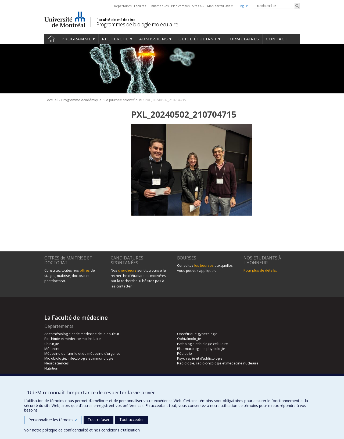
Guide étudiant (197, 38)
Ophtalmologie (189, 338)
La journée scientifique (123, 99)
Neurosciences (56, 363)
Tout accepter (131, 419)
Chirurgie (51, 343)
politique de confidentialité (65, 430)
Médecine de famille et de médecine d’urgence (82, 353)
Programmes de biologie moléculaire (137, 24)
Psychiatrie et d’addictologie (200, 358)
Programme (76, 38)
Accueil (51, 39)
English (244, 6)
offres (85, 270)
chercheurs (127, 270)
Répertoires (122, 6)
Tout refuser (98, 419)
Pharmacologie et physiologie (201, 348)
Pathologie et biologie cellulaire (202, 343)
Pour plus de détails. (260, 270)
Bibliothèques (159, 6)
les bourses (204, 265)
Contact (277, 38)
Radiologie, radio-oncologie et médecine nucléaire (218, 363)
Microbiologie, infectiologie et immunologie (78, 358)
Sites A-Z (198, 6)
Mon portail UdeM (220, 6)
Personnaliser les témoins (52, 419)
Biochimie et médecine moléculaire (72, 338)
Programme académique (81, 99)
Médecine (52, 348)
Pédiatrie (184, 353)
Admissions (153, 38)
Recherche (115, 38)
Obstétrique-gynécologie (197, 333)
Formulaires (243, 38)
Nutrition (51, 368)
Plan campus (180, 6)
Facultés (140, 6)
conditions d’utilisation (120, 430)
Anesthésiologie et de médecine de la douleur (81, 333)
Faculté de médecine (115, 19)
